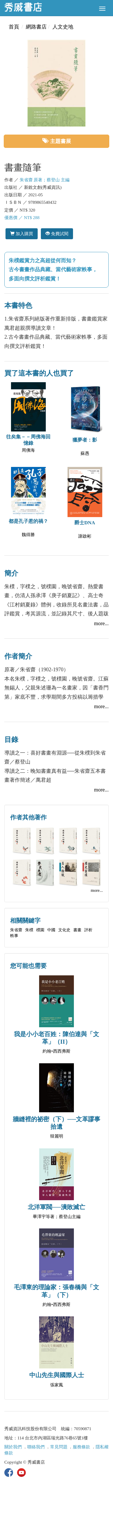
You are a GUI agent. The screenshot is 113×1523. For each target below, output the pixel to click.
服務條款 (81, 1447)
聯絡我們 (36, 1447)
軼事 (14, 936)
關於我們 (13, 1447)
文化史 (64, 930)
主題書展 (56, 141)
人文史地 (62, 27)
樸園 (40, 930)
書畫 (77, 930)
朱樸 (29, 930)
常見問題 (59, 1447)
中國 (51, 930)
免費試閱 (56, 233)
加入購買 (21, 233)
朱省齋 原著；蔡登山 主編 (45, 180)
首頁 (14, 27)
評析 (88, 930)
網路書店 (36, 27)
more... (101, 623)
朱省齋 (16, 930)
